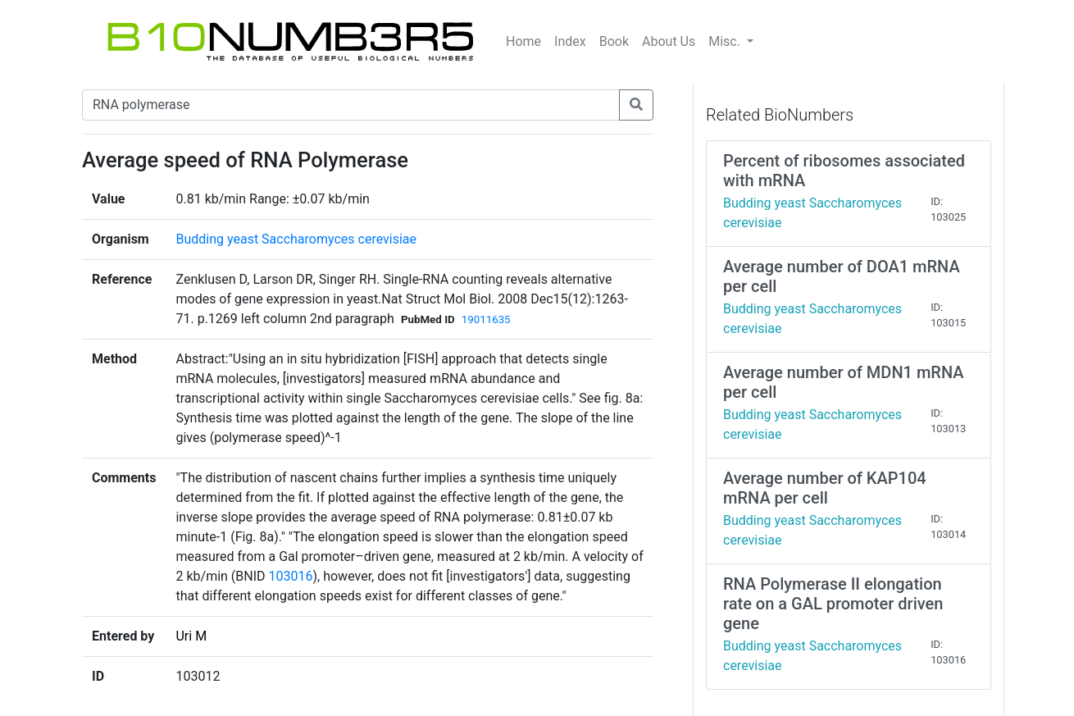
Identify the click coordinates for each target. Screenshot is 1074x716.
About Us (668, 41)
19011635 (486, 319)
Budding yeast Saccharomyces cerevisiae (295, 239)
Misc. (726, 41)
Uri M (191, 636)
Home (523, 41)
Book (614, 41)
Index (570, 41)
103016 (291, 576)
